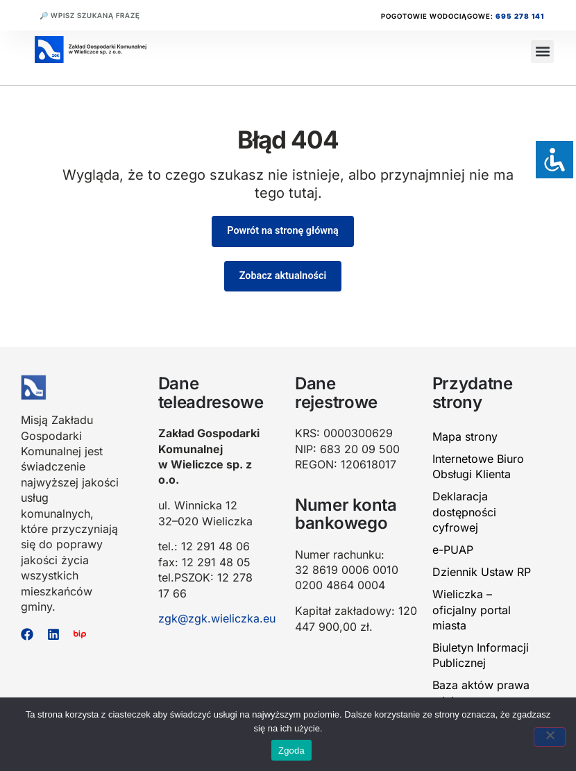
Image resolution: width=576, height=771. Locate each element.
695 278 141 (519, 16)
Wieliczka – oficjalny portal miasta (471, 609)
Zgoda (291, 750)
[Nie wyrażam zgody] (550, 737)
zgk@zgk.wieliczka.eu (217, 618)
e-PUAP (452, 550)
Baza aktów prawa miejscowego (481, 692)
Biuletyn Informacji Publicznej (480, 655)
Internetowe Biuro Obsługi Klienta (478, 466)
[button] (542, 51)
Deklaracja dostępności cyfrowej (464, 511)
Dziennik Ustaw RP (481, 572)
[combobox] (117, 15)
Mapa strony (465, 436)
